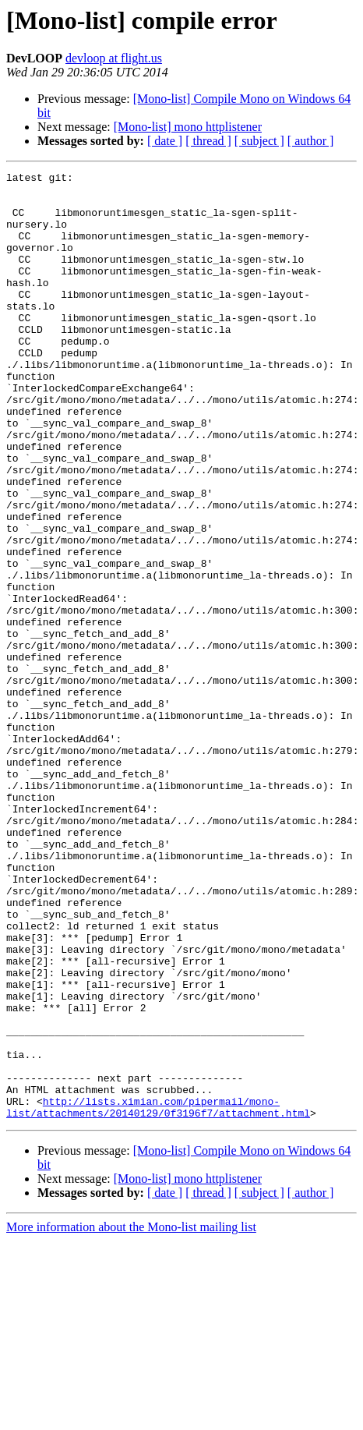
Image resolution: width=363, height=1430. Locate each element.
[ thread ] (208, 140)
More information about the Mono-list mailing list (131, 1416)
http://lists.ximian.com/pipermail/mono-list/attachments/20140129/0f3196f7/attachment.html (158, 1295)
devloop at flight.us (113, 58)
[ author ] (310, 140)
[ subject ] (259, 140)
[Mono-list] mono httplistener (188, 126)
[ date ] (164, 140)
